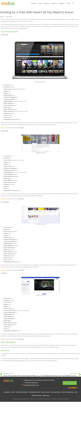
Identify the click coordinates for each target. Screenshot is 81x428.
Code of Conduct (45, 392)
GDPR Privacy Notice (37, 395)
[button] (73, 3)
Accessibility (7, 392)
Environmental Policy (56, 392)
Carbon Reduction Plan (34, 392)
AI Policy (13, 392)
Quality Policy (46, 395)
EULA (76, 392)
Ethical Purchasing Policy (68, 392)
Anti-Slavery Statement (22, 392)
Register (3, 128)
